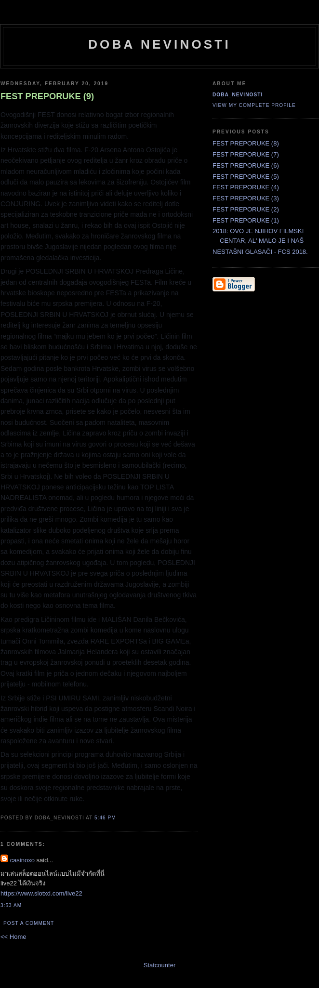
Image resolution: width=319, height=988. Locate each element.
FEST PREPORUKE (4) (246, 187)
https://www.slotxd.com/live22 (41, 893)
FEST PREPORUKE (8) (246, 143)
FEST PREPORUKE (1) (246, 220)
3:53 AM (11, 905)
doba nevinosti (159, 44)
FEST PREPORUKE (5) (246, 176)
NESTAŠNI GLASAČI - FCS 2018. (260, 251)
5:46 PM (105, 817)
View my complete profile (254, 105)
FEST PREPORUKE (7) (246, 154)
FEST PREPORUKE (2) (246, 209)
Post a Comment (28, 923)
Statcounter (160, 965)
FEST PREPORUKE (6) (246, 165)
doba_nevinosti (238, 94)
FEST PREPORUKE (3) (246, 198)
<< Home (13, 936)
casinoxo (22, 860)
